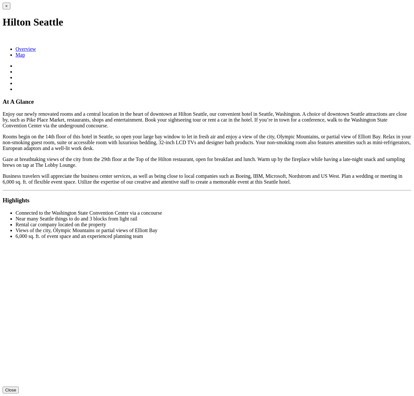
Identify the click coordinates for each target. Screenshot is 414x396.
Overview (26, 49)
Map (20, 55)
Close (10, 390)
